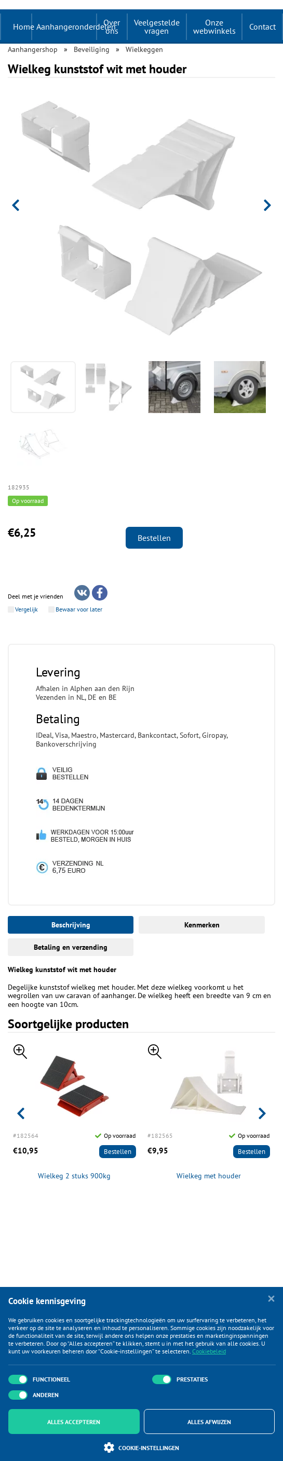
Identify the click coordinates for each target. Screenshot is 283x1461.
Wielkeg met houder (209, 1176)
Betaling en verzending (70, 947)
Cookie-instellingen (141, 1447)
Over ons (111, 26)
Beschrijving (70, 924)
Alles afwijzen (209, 1422)
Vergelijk (26, 609)
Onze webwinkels (214, 26)
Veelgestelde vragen (157, 26)
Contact (262, 26)
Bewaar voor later (79, 609)
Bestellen (154, 538)
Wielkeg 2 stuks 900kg (74, 1176)
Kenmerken (202, 924)
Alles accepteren (73, 1422)
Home (23, 26)
